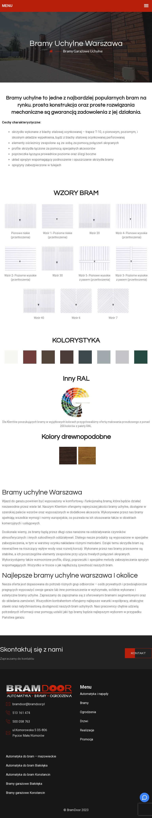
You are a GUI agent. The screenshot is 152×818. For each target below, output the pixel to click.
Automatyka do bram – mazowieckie (31, 756)
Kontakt (138, 653)
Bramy (84, 703)
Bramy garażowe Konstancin (25, 793)
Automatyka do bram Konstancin (28, 774)
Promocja (86, 739)
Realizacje (87, 730)
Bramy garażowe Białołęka (24, 784)
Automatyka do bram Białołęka (27, 765)
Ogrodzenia (88, 712)
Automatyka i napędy (94, 694)
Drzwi (84, 721)
